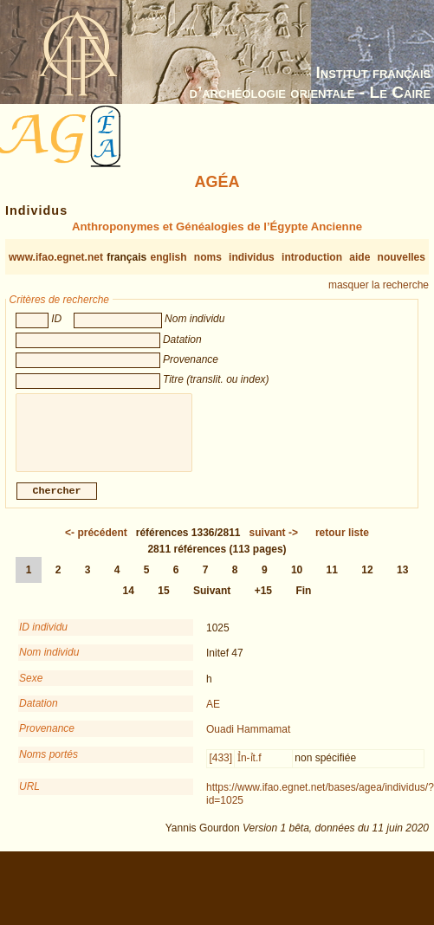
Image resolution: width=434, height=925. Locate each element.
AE (213, 713)
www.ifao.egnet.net (56, 257)
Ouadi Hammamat (248, 738)
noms (208, 257)
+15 (263, 599)
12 (366, 578)
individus (252, 257)
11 (332, 578)
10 (296, 578)
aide (359, 257)
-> (273, 541)
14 (128, 599)
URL (29, 795)
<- (96, 541)
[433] (220, 766)
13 (402, 578)
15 (163, 599)
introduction (312, 257)
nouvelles (401, 257)
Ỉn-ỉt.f (249, 766)
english (169, 257)
